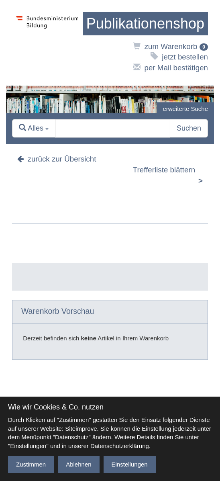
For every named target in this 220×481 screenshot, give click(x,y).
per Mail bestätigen (170, 67)
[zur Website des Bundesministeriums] (47, 43)
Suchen (189, 129)
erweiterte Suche (185, 108)
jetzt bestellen (179, 57)
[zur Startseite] (145, 23)
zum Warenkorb (170, 46)
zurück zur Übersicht (56, 159)
